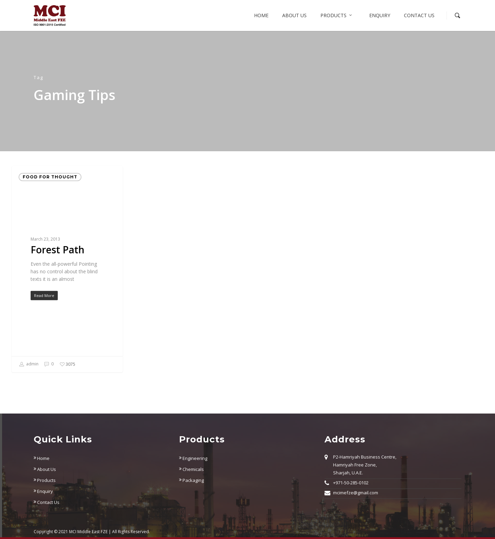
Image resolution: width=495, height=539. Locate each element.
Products (336, 15)
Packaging (191, 480)
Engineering (193, 458)
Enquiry (379, 15)
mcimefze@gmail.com (355, 493)
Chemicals (191, 469)
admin (28, 364)
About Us (45, 469)
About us (294, 15)
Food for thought (50, 176)
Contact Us (419, 15)
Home (261, 15)
